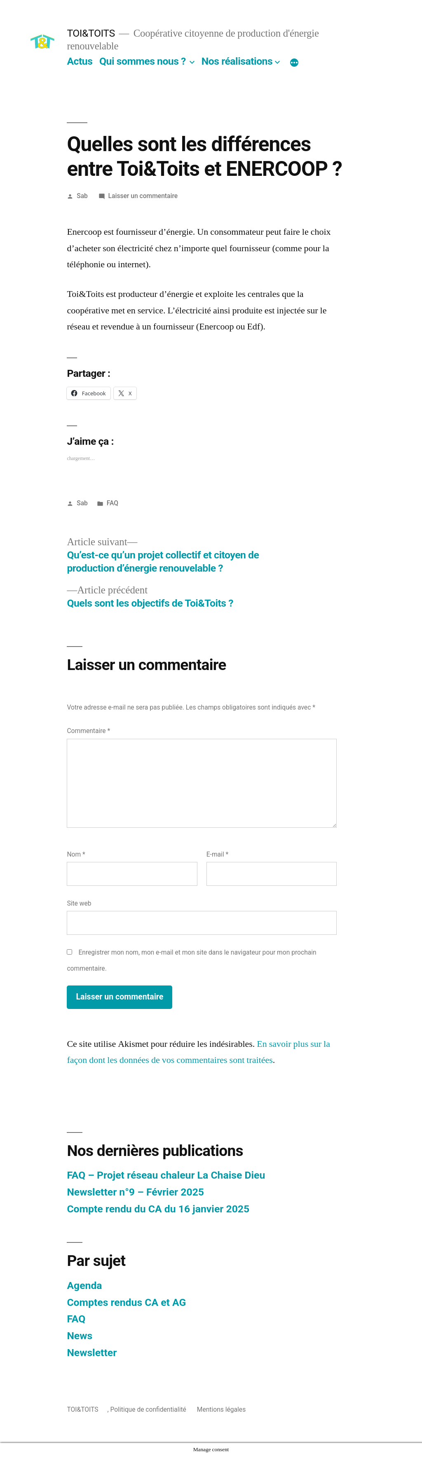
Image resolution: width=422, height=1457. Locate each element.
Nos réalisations (237, 61)
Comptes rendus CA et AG (126, 1302)
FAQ (112, 503)
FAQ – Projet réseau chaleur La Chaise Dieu (166, 1175)
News (79, 1336)
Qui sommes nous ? (142, 61)
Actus (79, 61)
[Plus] (294, 63)
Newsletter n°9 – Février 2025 (135, 1192)
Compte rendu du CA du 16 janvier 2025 (158, 1209)
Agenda (84, 1285)
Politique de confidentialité (148, 1409)
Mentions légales (221, 1409)
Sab (82, 196)
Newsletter (92, 1353)
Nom (76, 854)
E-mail (217, 854)
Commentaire (88, 731)
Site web (79, 903)
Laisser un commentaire (143, 196)
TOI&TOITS (91, 33)
